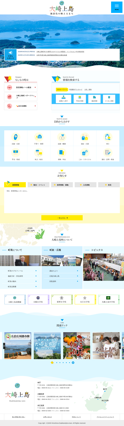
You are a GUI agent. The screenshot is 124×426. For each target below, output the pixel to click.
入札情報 (86, 185)
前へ (4, 346)
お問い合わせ (47, 417)
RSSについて (76, 417)
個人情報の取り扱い (18, 417)
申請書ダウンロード (75, 89)
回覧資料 (52, 281)
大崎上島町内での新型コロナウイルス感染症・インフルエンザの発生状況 (60, 51)
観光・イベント (39, 185)
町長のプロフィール (15, 271)
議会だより (53, 271)
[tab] (15, 184)
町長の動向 (12, 281)
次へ (120, 346)
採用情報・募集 (63, 185)
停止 (73, 362)
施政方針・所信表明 (15, 276)
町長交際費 (12, 287)
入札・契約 (88, 89)
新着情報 (15, 185)
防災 (109, 185)
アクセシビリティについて (105, 417)
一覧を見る (61, 218)
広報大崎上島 (54, 276)
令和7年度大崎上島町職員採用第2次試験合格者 (51, 55)
